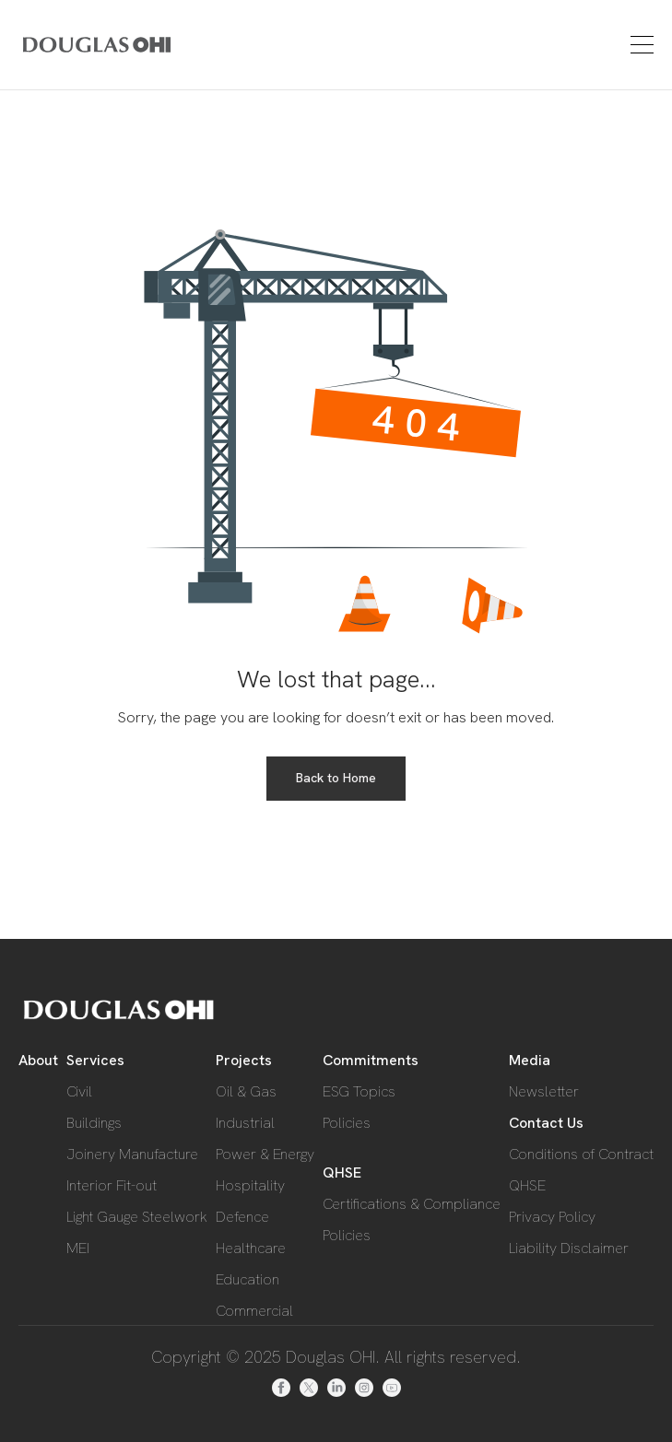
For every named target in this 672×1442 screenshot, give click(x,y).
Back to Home (336, 777)
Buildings (94, 1122)
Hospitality (250, 1185)
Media (529, 1060)
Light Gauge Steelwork (136, 1216)
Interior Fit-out (111, 1185)
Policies (347, 1122)
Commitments (371, 1060)
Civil (79, 1091)
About (38, 1060)
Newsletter (544, 1091)
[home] (70, 44)
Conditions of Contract (581, 1154)
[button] (640, 44)
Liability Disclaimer (569, 1248)
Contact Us (546, 1122)
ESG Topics (359, 1091)
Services (95, 1060)
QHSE (342, 1172)
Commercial (254, 1310)
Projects (244, 1060)
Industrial (245, 1122)
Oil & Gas (246, 1091)
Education (247, 1279)
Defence (242, 1216)
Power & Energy (265, 1154)
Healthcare (251, 1248)
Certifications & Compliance (412, 1203)
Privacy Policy (552, 1216)
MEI (77, 1248)
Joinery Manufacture (132, 1154)
